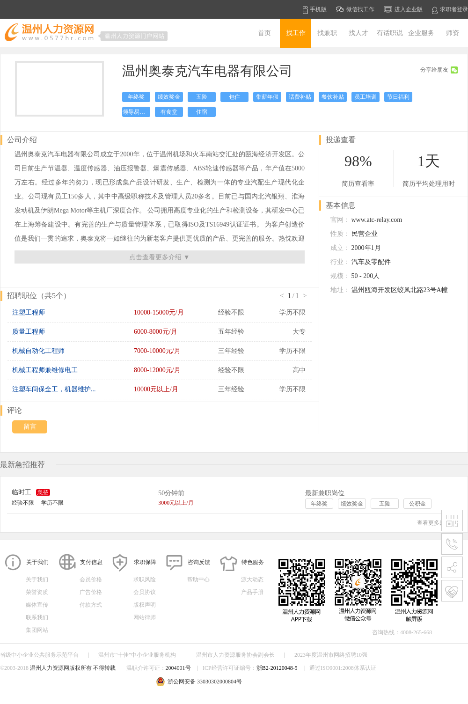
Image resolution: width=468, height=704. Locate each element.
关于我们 (37, 579)
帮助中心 (198, 579)
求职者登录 (450, 10)
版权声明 (144, 604)
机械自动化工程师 (38, 350)
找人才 (358, 33)
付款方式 (91, 604)
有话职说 (390, 33)
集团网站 (37, 630)
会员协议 (144, 592)
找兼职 (327, 33)
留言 (30, 426)
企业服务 (421, 33)
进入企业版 (403, 10)
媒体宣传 (37, 604)
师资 (452, 33)
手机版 (315, 10)
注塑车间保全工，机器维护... (54, 389)
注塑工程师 (28, 312)
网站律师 (144, 617)
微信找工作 (355, 9)
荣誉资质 (37, 592)
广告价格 (91, 592)
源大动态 (252, 579)
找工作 (296, 33)
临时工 (21, 492)
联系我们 (37, 617)
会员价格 (91, 579)
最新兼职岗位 (324, 493)
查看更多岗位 (437, 523)
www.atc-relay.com (376, 219)
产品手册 (252, 592)
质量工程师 (28, 331)
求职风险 (144, 579)
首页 (264, 33)
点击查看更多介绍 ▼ (159, 257)
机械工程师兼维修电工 (45, 370)
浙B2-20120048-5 (277, 668)
